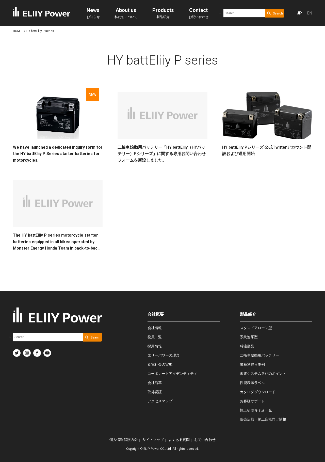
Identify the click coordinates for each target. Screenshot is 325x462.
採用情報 (155, 346)
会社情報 (155, 328)
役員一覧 (155, 337)
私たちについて (126, 13)
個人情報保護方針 (123, 440)
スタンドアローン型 (256, 328)
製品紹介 (163, 13)
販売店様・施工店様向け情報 (263, 419)
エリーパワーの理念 (164, 355)
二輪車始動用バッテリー (259, 355)
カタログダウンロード (257, 392)
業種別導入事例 (252, 364)
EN (309, 13)
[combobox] (244, 13)
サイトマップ (153, 440)
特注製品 (247, 346)
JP (299, 13)
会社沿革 (155, 383)
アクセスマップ (160, 401)
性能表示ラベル (252, 383)
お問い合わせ (198, 13)
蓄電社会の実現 (160, 364)
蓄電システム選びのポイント (263, 374)
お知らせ (93, 13)
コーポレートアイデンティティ (172, 374)
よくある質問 (179, 440)
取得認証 (155, 392)
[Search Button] (274, 13)
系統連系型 (249, 337)
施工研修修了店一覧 (256, 410)
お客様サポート (252, 401)
